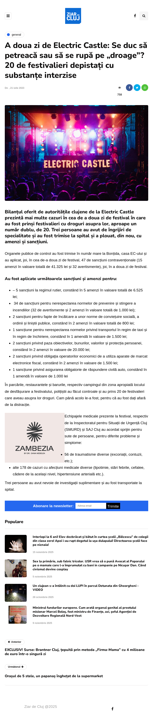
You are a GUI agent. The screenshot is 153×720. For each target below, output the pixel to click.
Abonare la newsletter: (53, 506)
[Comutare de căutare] (143, 16)
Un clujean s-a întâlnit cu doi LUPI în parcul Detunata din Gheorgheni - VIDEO (86, 588)
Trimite (113, 506)
